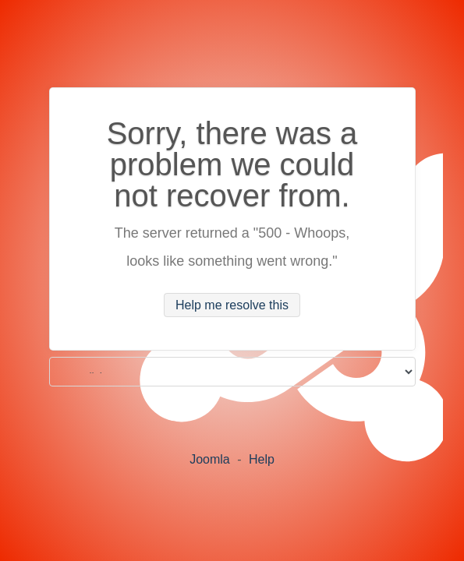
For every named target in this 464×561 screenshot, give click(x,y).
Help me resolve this (232, 305)
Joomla (209, 459)
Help (262, 459)
